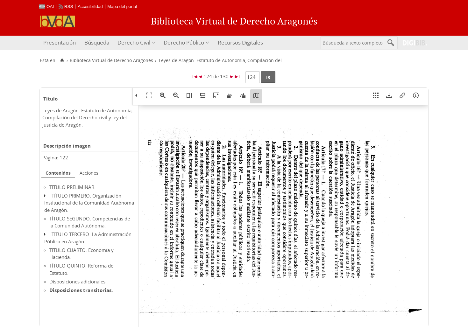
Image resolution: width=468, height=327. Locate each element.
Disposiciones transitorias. (81, 290)
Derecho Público (184, 42)
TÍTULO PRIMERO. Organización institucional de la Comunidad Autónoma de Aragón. (89, 202)
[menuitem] (60, 43)
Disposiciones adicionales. (78, 281)
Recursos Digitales (240, 42)
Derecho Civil (133, 42)
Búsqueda (96, 42)
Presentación (59, 42)
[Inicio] (62, 60)
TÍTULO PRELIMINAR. (72, 187)
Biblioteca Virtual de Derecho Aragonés (111, 60)
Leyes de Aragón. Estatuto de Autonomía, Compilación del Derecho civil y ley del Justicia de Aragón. (87, 117)
